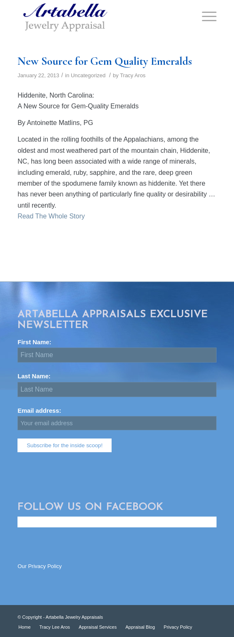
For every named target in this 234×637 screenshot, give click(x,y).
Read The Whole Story (51, 216)
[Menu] (205, 16)
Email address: (117, 418)
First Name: (37, 342)
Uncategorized (88, 75)
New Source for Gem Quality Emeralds (104, 61)
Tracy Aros (132, 75)
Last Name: (37, 376)
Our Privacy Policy (39, 566)
